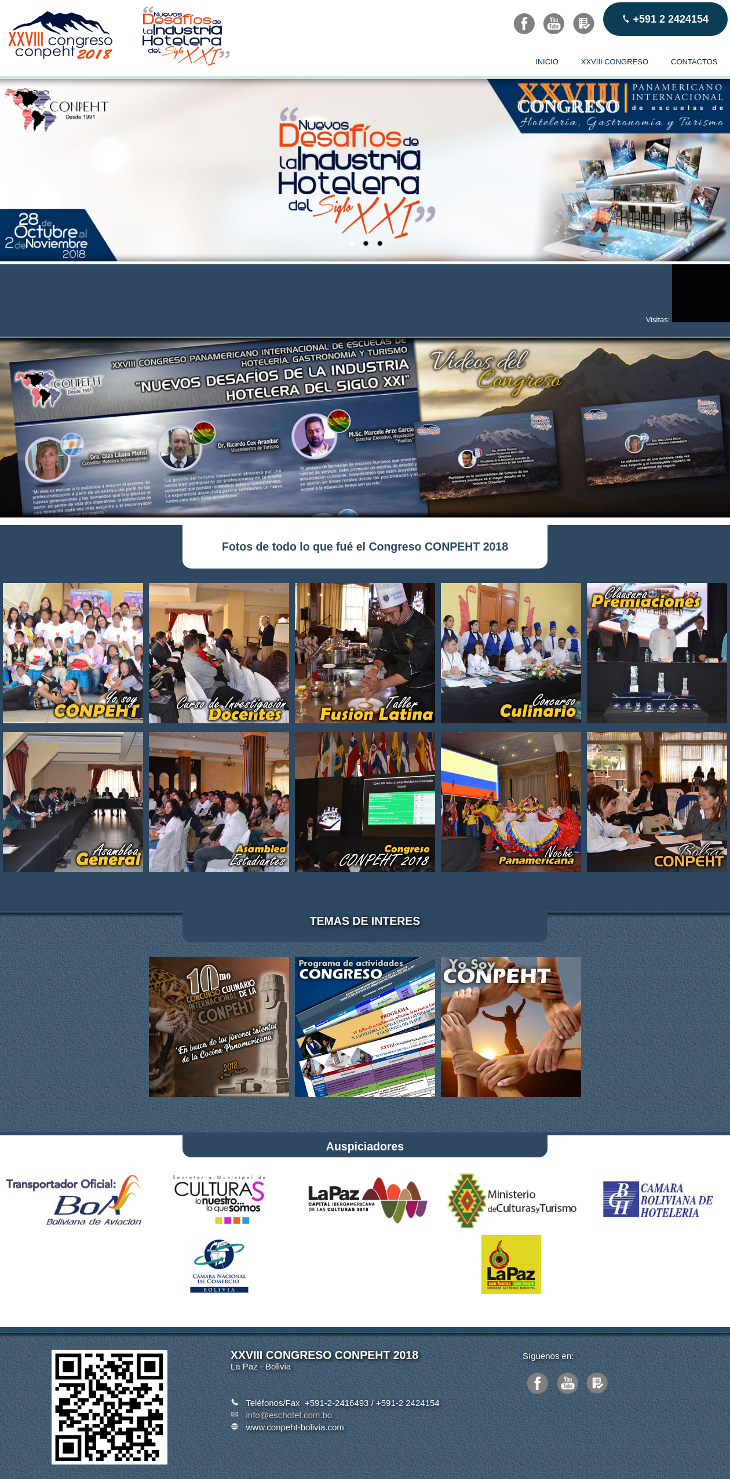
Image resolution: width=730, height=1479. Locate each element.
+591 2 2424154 (665, 19)
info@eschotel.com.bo (289, 1415)
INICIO (547, 61)
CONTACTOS (694, 61)
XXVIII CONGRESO (614, 61)
